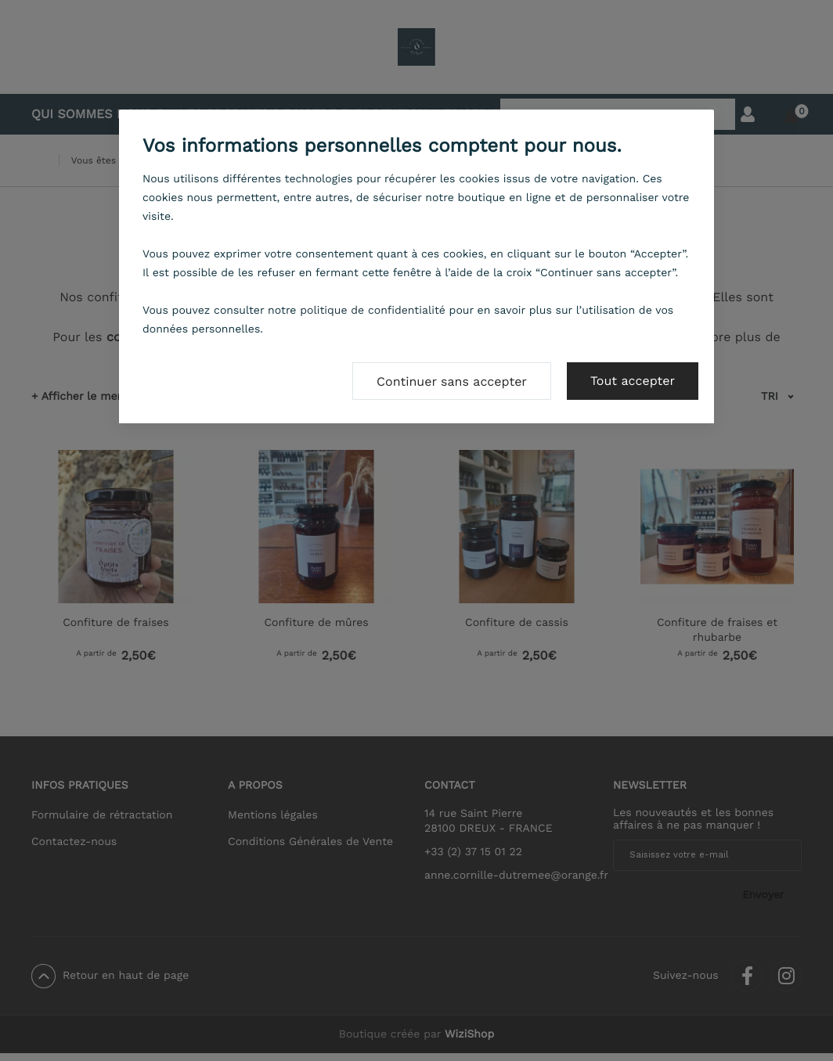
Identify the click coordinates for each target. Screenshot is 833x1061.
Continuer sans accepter (452, 381)
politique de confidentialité (372, 310)
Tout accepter (632, 380)
